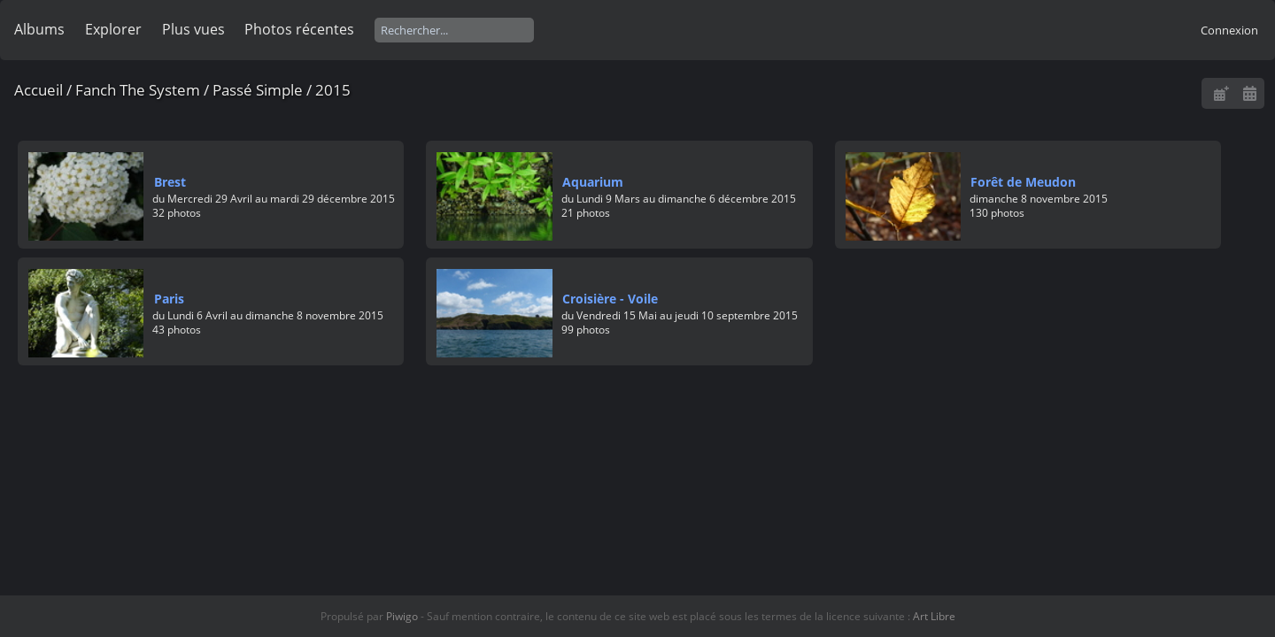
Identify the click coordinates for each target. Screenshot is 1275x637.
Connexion (1229, 30)
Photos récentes (299, 29)
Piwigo (402, 616)
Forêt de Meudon (1023, 181)
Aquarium (592, 181)
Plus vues (193, 29)
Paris (169, 298)
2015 (333, 90)
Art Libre (934, 616)
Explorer (113, 29)
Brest (170, 181)
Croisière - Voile (610, 298)
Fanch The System (137, 90)
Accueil (38, 90)
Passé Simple (257, 90)
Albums (39, 29)
